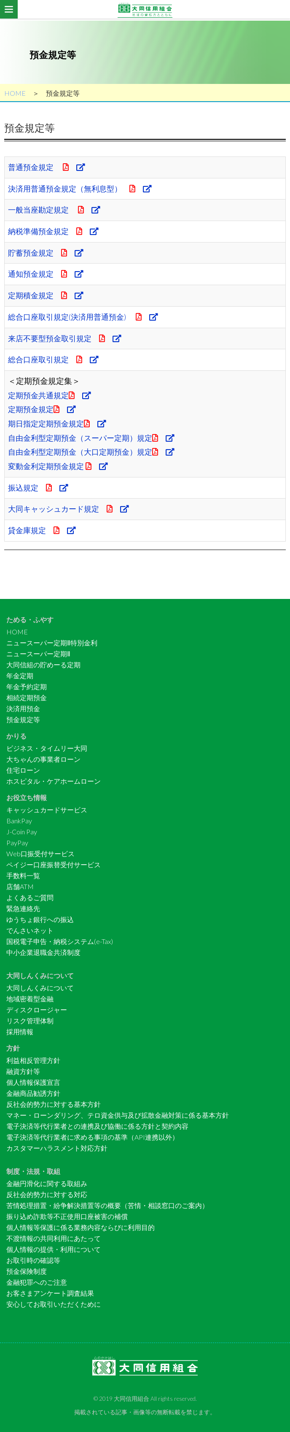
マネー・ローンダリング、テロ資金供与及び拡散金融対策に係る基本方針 (117, 1115)
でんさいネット (30, 930)
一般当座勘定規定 (56, 209)
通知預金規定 (47, 273)
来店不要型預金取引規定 (67, 338)
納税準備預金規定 (55, 231)
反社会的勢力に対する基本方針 (53, 1104)
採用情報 (19, 1031)
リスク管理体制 (30, 1021)
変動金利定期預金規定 (60, 466)
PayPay (17, 843)
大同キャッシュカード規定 (71, 508)
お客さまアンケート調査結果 (50, 1293)
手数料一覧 (23, 875)
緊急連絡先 (23, 908)
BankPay (19, 821)
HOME (15, 93)
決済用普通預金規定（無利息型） (83, 188)
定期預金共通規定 (51, 395)
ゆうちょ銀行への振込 (40, 919)
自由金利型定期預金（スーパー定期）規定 (95, 437)
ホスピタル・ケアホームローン (53, 781)
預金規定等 (23, 719)
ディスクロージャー (36, 1010)
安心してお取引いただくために (53, 1304)
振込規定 (39, 487)
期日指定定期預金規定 (59, 423)
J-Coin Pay (21, 832)
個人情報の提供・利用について (53, 1249)
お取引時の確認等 (33, 1260)
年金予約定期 (26, 686)
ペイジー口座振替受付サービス (53, 864)
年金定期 (19, 676)
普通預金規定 (48, 167)
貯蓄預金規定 (47, 252)
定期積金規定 (47, 295)
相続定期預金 (26, 697)
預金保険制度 (26, 1271)
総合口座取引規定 (55, 359)
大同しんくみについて (40, 988)
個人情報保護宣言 (33, 1082)
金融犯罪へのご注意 (36, 1282)
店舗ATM (20, 886)
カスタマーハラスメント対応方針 (56, 1148)
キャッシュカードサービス (46, 810)
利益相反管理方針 (33, 1060)
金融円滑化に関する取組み (46, 1183)
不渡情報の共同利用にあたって (53, 1238)
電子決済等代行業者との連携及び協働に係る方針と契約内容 (97, 1126)
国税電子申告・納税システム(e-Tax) (59, 941)
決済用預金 (23, 708)
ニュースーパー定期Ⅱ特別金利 (51, 643)
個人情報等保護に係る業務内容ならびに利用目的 (80, 1227)
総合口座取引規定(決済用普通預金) (87, 316)
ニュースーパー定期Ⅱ (38, 654)
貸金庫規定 (43, 530)
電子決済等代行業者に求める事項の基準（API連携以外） (92, 1137)
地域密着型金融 (30, 999)
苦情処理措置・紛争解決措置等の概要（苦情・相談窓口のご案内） (107, 1205)
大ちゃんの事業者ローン (43, 759)
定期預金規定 (43, 409)
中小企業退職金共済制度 (43, 952)
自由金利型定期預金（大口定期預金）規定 (95, 451)
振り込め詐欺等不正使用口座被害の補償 (67, 1216)
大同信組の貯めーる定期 (43, 665)
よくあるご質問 (30, 897)
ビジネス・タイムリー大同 (46, 748)
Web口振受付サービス (40, 853)
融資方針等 (23, 1071)
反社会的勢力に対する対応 (46, 1194)
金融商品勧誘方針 (33, 1093)
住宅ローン (23, 770)
